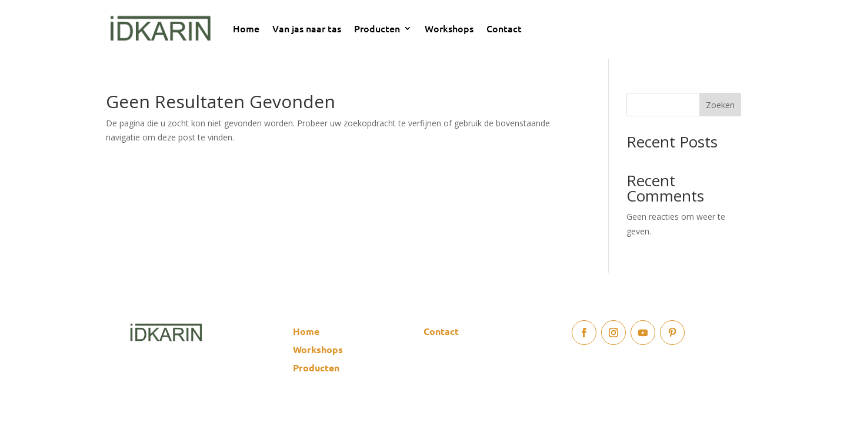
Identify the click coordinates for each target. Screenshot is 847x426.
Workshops (449, 28)
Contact (504, 28)
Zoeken (720, 104)
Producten (377, 28)
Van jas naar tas (306, 28)
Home (246, 28)
